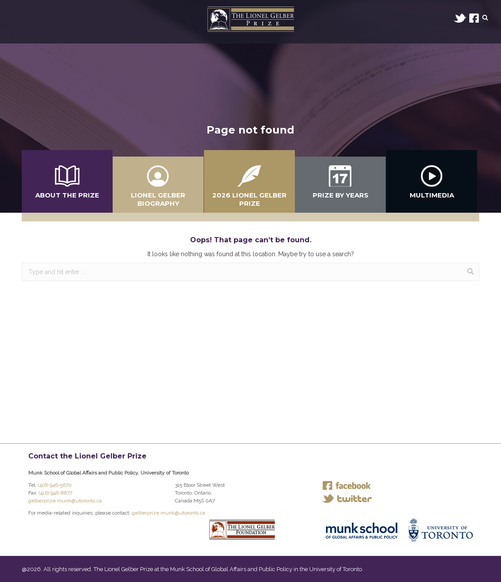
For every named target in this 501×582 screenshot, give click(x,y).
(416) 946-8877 (55, 493)
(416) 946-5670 (55, 485)
